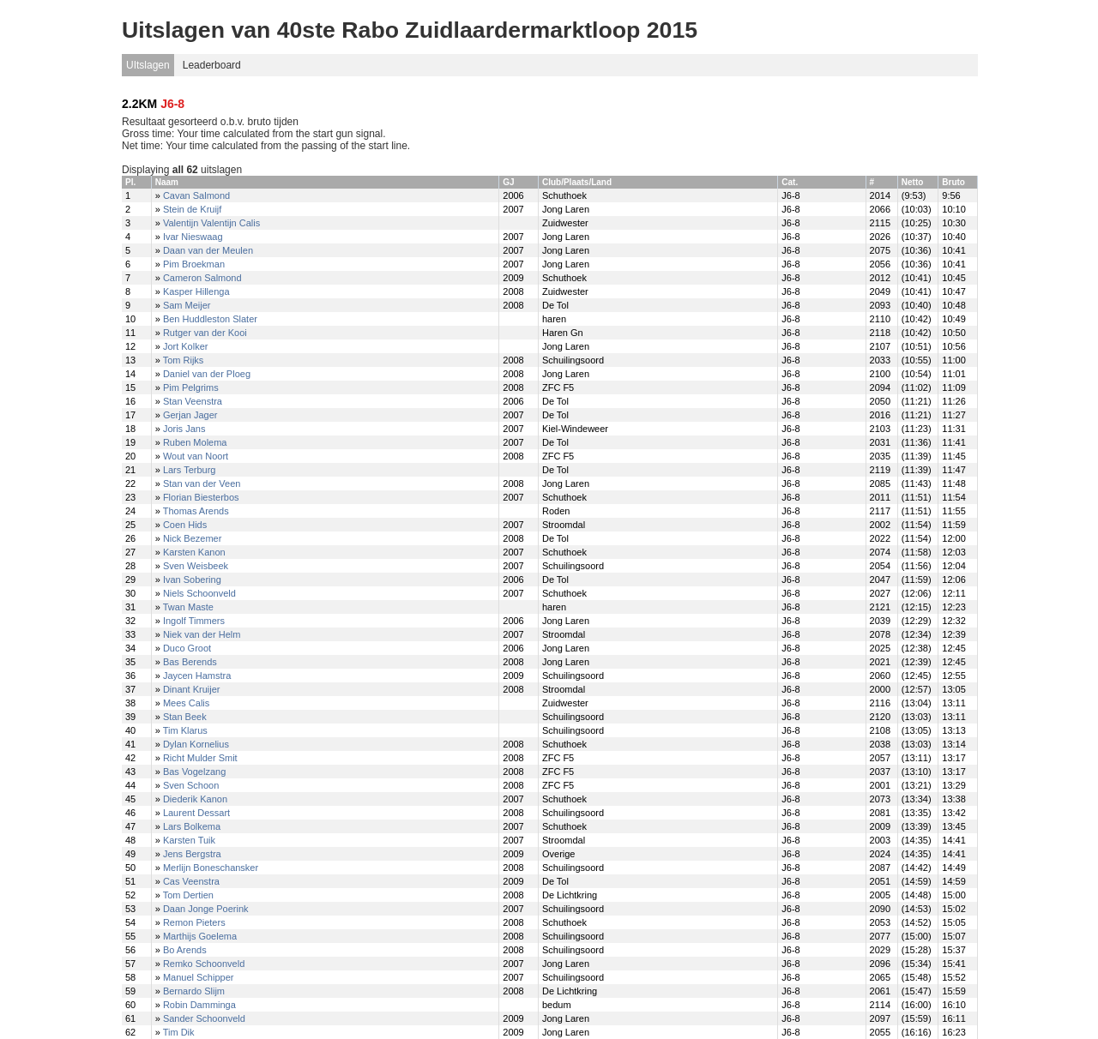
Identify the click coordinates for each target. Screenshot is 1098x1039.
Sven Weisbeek (195, 566)
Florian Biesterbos (201, 497)
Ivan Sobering (192, 579)
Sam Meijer (187, 305)
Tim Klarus (185, 730)
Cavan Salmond (196, 195)
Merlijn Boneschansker (210, 867)
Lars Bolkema (191, 826)
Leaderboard (212, 65)
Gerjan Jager (190, 415)
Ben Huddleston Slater (210, 319)
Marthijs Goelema (200, 936)
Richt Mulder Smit (200, 758)
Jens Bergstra (192, 854)
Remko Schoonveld (203, 963)
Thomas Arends (196, 511)
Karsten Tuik (189, 840)
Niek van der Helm (201, 634)
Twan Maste (188, 607)
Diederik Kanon (195, 799)
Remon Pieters (194, 922)
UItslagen (148, 65)
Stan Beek (185, 717)
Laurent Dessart (196, 813)
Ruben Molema (195, 442)
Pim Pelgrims (191, 387)
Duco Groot (187, 648)
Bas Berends (190, 662)
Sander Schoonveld (204, 1018)
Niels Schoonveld (199, 593)
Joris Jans (184, 428)
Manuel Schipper (198, 977)
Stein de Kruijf (192, 209)
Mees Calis (186, 703)
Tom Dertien (188, 895)
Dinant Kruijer (191, 689)
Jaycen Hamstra (197, 675)
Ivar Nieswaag (193, 236)
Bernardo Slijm (194, 991)
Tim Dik (179, 1032)
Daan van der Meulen (208, 250)
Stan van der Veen (202, 483)
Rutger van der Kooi (205, 332)
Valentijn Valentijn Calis (211, 223)
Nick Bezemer (192, 538)
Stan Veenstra (192, 401)
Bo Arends (185, 950)
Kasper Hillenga (196, 291)
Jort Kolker (185, 346)
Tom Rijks (183, 360)
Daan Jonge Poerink (206, 909)
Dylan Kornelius (196, 744)
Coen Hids (185, 525)
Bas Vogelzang (194, 771)
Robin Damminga (199, 1005)
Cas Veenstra (191, 881)
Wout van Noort (195, 456)
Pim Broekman (194, 264)
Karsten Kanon (194, 552)
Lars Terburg (189, 470)
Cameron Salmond (202, 278)
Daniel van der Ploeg (206, 374)
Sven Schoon (191, 785)
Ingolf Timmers (194, 621)
